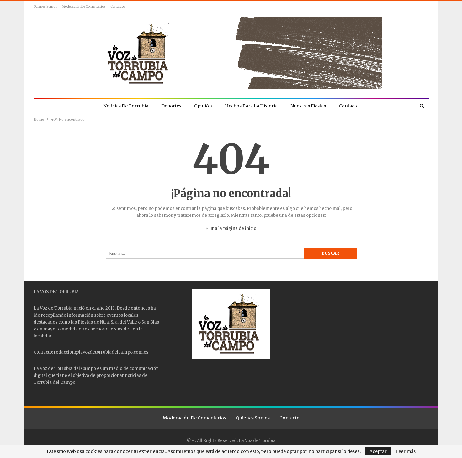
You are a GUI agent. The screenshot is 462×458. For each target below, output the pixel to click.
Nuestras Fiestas (308, 106)
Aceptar (378, 451)
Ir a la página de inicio (231, 228)
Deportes (171, 106)
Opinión (203, 106)
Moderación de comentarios (84, 6)
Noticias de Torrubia (125, 106)
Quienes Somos (45, 6)
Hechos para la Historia (251, 106)
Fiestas (85, 322)
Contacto (117, 6)
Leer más (406, 451)
